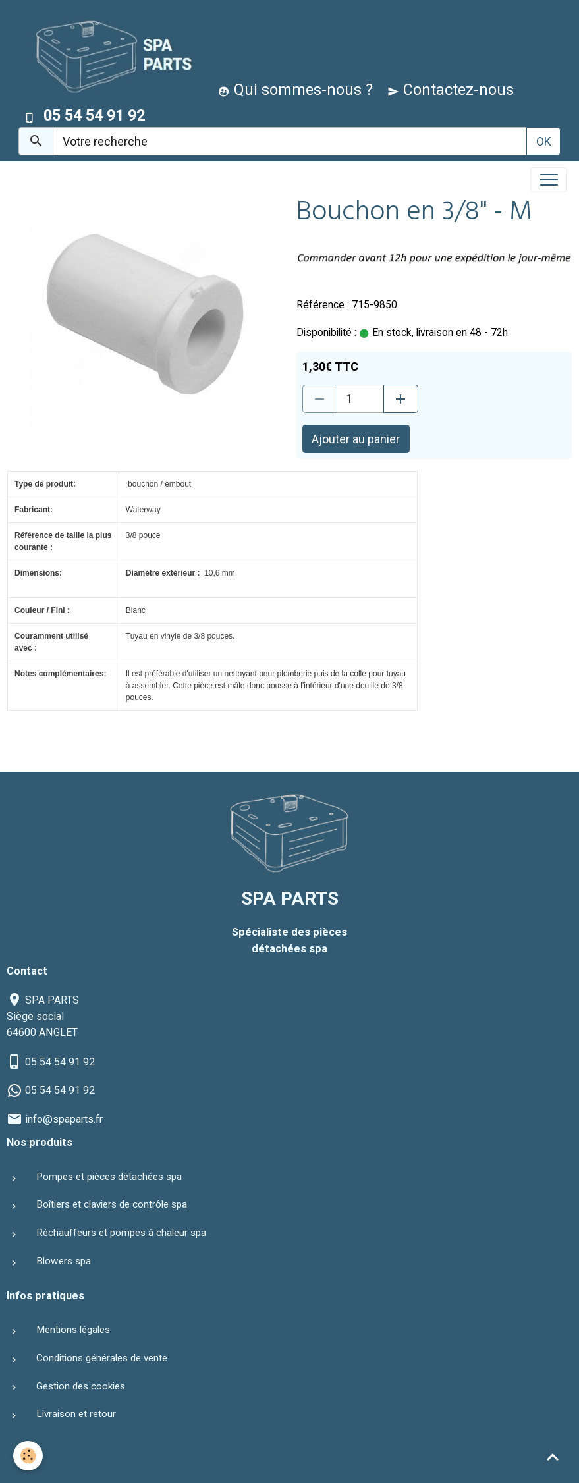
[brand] (109, 55)
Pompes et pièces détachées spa (109, 1177)
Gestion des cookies (80, 1386)
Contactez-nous (450, 89)
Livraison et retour (76, 1414)
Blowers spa (63, 1261)
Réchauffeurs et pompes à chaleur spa (121, 1233)
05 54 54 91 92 (60, 1062)
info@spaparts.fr (64, 1119)
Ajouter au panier (356, 439)
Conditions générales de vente (101, 1358)
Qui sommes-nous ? (295, 89)
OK (543, 141)
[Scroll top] (552, 1456)
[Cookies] (28, 1455)
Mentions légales (73, 1329)
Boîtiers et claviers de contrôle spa (111, 1204)
